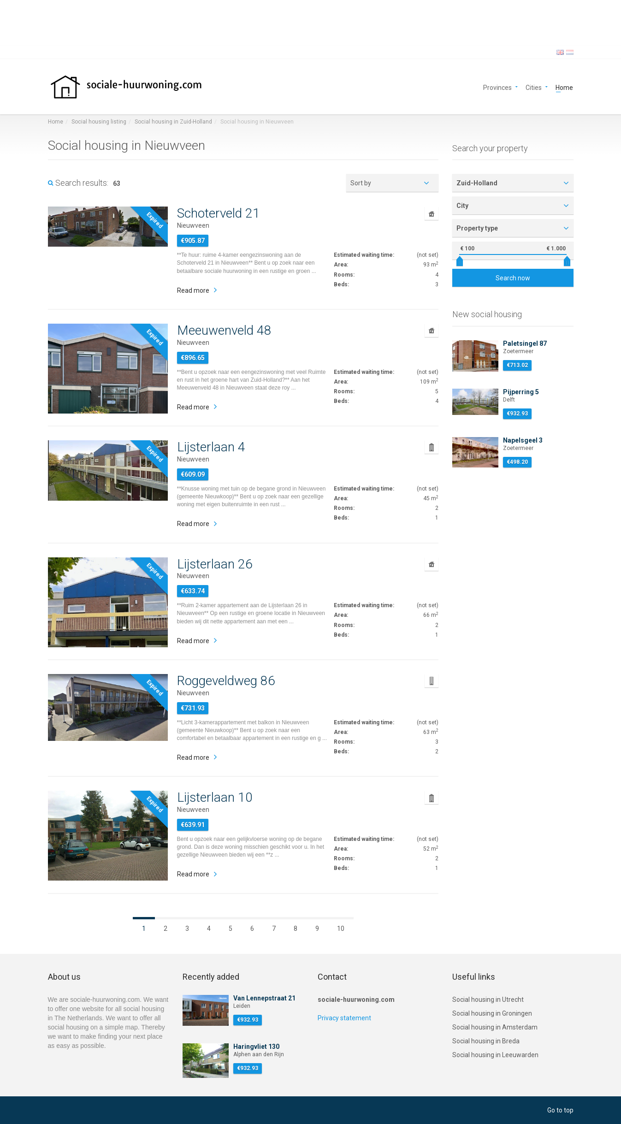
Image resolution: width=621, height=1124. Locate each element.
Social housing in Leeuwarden (495, 1055)
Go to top (560, 1110)
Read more (193, 290)
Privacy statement (344, 1018)
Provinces (497, 87)
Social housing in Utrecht (488, 999)
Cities (534, 87)
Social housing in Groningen (492, 1013)
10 (340, 928)
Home (564, 87)
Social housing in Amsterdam (495, 1027)
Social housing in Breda (486, 1041)
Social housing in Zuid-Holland (173, 121)
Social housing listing (98, 121)
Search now (513, 278)
